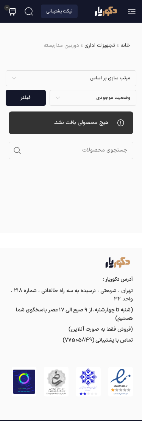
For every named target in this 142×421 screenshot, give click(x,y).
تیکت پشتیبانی (59, 11)
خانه (125, 46)
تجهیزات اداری (99, 46)
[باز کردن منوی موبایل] (131, 11)
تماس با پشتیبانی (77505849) (97, 340)
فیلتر (26, 98)
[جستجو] (28, 11)
